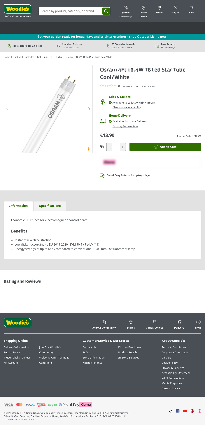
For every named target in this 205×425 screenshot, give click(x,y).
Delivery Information (125, 126)
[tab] (18, 206)
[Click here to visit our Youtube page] (185, 411)
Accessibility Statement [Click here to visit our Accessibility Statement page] (176, 373)
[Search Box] (74, 11)
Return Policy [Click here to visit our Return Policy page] (12, 352)
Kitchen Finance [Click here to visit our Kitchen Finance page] (92, 363)
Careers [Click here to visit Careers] (166, 358)
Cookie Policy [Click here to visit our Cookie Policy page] (170, 363)
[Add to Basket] (165, 147)
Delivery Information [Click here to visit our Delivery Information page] (16, 347)
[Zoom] (88, 149)
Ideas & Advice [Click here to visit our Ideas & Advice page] (171, 388)
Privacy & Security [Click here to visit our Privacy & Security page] (173, 368)
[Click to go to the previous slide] (7, 109)
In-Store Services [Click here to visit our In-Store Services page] (128, 358)
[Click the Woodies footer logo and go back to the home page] (17, 325)
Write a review (146, 86)
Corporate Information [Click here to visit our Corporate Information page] (176, 352)
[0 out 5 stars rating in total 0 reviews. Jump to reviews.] (116, 86)
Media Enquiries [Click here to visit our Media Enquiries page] (172, 383)
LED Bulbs (56, 57)
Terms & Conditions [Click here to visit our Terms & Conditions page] (174, 347)
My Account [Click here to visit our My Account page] (11, 363)
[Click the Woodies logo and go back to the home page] (17, 11)
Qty (102, 146)
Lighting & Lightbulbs (23, 57)
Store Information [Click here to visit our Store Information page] (94, 358)
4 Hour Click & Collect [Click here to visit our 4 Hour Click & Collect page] (17, 358)
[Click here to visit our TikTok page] (170, 411)
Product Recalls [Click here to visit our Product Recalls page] (127, 352)
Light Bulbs (42, 57)
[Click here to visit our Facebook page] (178, 411)
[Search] (106, 11)
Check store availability (127, 107)
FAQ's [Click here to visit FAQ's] (86, 352)
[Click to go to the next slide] (89, 109)
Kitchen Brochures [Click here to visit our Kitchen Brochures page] (129, 347)
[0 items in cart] (191, 10)
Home (7, 57)
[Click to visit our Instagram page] (199, 411)
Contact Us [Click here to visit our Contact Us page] (89, 347)
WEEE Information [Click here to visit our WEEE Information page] (173, 378)
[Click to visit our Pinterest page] (192, 411)
